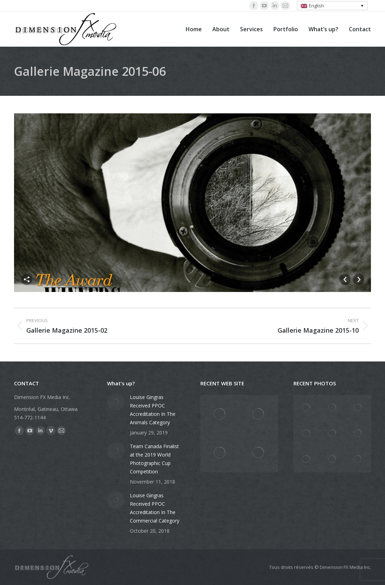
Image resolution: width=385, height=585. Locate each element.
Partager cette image (26, 279)
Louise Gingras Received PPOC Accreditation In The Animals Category (152, 410)
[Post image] (116, 402)
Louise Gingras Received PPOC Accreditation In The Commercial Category (154, 508)
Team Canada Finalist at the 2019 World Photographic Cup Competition (154, 459)
